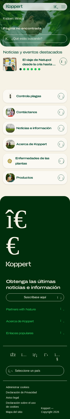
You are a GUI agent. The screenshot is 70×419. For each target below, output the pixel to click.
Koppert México (13, 18)
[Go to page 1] (20, 69)
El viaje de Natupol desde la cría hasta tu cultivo (39, 62)
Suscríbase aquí (43, 297)
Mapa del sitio (14, 411)
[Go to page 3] (28, 69)
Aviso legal (12, 397)
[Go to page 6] (39, 69)
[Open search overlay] (56, 7)
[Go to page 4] (32, 69)
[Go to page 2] (24, 69)
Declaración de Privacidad (21, 392)
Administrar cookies (17, 387)
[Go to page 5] (35, 69)
